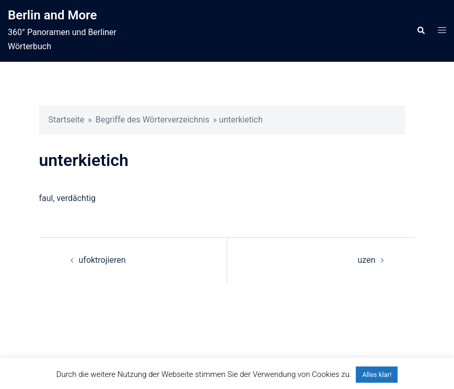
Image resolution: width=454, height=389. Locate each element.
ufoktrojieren (102, 260)
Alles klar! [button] (376, 375)
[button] (420, 31)
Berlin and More (52, 15)
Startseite (67, 120)
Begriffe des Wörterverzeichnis (152, 120)
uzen (367, 260)
